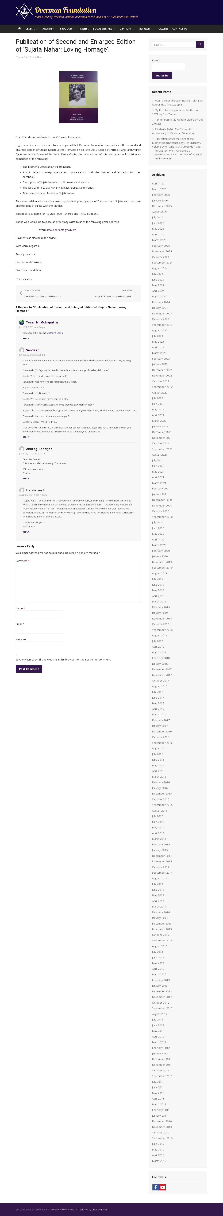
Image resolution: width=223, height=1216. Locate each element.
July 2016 (157, 754)
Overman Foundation (65, 10)
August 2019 (159, 573)
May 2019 (158, 590)
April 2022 (158, 415)
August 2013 (159, 946)
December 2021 (162, 432)
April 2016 (158, 771)
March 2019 (159, 601)
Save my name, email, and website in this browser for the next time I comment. (63, 659)
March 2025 (159, 240)
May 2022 (158, 409)
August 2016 (159, 748)
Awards (47, 28)
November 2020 (162, 505)
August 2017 (159, 686)
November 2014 (162, 861)
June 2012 (158, 1025)
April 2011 (158, 1098)
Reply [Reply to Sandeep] (26, 437)
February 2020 (161, 550)
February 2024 (161, 302)
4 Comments (25, 279)
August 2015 (159, 810)
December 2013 (162, 923)
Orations (126, 28)
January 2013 (160, 985)
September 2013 (162, 940)
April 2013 (158, 968)
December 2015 (162, 793)
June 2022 (158, 404)
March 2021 (159, 483)
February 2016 (161, 782)
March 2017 (159, 714)
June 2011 (158, 1087)
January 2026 (160, 200)
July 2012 (157, 1019)
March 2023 (159, 353)
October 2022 (160, 381)
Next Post (113, 293)
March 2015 (159, 838)
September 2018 (162, 629)
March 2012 (159, 1042)
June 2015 (158, 822)
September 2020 (162, 516)
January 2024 (160, 307)
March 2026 (159, 189)
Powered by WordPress (62, 1209)
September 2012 (162, 1008)
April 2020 (158, 539)
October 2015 (160, 799)
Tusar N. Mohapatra (42, 322)
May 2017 (158, 703)
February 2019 (161, 607)
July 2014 (157, 884)
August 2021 (159, 454)
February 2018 (161, 658)
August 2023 (159, 330)
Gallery (163, 28)
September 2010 (162, 1138)
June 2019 (158, 584)
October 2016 (160, 737)
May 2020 (158, 533)
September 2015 (162, 804)
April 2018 (158, 646)
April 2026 (158, 183)
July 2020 (157, 522)
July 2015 (157, 816)
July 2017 (157, 692)
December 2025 (162, 206)
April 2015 (158, 833)
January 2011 (160, 1115)
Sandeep (32, 350)
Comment (22, 560)
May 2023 (158, 341)
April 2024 (158, 291)
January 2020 (160, 556)
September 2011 (162, 1076)
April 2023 (158, 347)
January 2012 (160, 1053)
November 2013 (162, 929)
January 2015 (160, 850)
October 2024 (160, 257)
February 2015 (161, 844)
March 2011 (159, 1104)
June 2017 (158, 697)
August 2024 (159, 268)
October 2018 (160, 624)
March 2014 (159, 906)
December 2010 (162, 1121)
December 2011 (162, 1059)
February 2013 (161, 980)
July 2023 (157, 336)
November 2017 (162, 675)
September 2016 (162, 742)
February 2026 (161, 194)
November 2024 (162, 251)
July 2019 (157, 579)
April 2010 (158, 1155)
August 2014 (159, 878)
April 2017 (158, 709)
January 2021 (160, 494)
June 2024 (158, 279)
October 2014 (160, 867)
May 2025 (158, 228)
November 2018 (162, 618)
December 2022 (162, 370)
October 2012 (160, 1002)
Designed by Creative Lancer (93, 1209)
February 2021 (161, 488)
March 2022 (159, 420)
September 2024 (162, 262)
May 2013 (158, 963)
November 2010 (162, 1127)
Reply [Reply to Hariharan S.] (26, 531)
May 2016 (158, 765)
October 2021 (160, 443)
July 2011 (157, 1081)
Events (84, 28)
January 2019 (160, 612)
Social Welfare (102, 28)
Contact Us (179, 28)
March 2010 (159, 1160)
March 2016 (159, 776)
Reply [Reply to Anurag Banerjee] (26, 478)
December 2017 (162, 669)
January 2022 (160, 426)
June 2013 (158, 957)
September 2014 (162, 872)
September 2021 (162, 449)
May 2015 (158, 827)
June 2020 (158, 528)
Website (21, 639)
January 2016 (160, 788)
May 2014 (158, 895)
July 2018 (157, 641)
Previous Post (42, 293)
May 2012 (158, 1030)
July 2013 (157, 951)
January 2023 (160, 364)
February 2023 (161, 358)
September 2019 (162, 567)
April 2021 (158, 477)
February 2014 (161, 912)
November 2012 (162, 997)
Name (20, 608)
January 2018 (160, 663)
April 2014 (158, 901)
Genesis (30, 28)
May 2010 (158, 1149)
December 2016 (162, 731)
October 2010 (160, 1132)
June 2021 (158, 466)
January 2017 (160, 725)
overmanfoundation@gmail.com (57, 230)
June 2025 (158, 223)
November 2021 (162, 437)
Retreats (145, 28)
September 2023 (162, 324)
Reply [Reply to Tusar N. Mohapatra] (26, 338)
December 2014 (162, 855)
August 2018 (159, 635)
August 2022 (159, 392)
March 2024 (159, 296)
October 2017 (160, 680)
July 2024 (157, 273)
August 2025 (159, 211)
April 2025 (158, 234)
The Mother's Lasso (52, 332)
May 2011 (158, 1093)
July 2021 (157, 460)
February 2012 (161, 1047)
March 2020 (159, 545)
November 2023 (162, 313)
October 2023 (160, 319)
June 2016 (158, 759)
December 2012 (162, 991)
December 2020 (162, 499)
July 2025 (157, 217)
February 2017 (161, 720)
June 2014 (158, 889)
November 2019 (162, 562)
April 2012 (158, 1036)
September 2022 (162, 386)
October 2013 (160, 935)
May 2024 (158, 285)
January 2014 (160, 917)
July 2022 (157, 398)
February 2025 (161, 245)
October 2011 (160, 1070)
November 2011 (162, 1064)
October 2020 (160, 511)
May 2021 (158, 471)
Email (20, 624)
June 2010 (158, 1143)
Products (66, 28)
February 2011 (161, 1110)
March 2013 (159, 974)
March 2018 (159, 652)
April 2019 (158, 596)
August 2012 (159, 1014)
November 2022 (162, 375)
